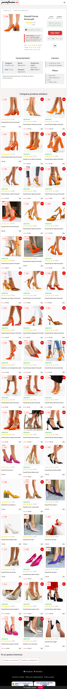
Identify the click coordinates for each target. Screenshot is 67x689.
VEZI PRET (55, 33)
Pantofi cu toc (7, 10)
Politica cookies (49, 677)
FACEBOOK (28, 672)
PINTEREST (38, 672)
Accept (40, 687)
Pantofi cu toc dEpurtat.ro (21, 10)
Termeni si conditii (18, 677)
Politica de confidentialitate (34, 677)
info (20, 126)
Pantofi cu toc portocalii (11, 660)
